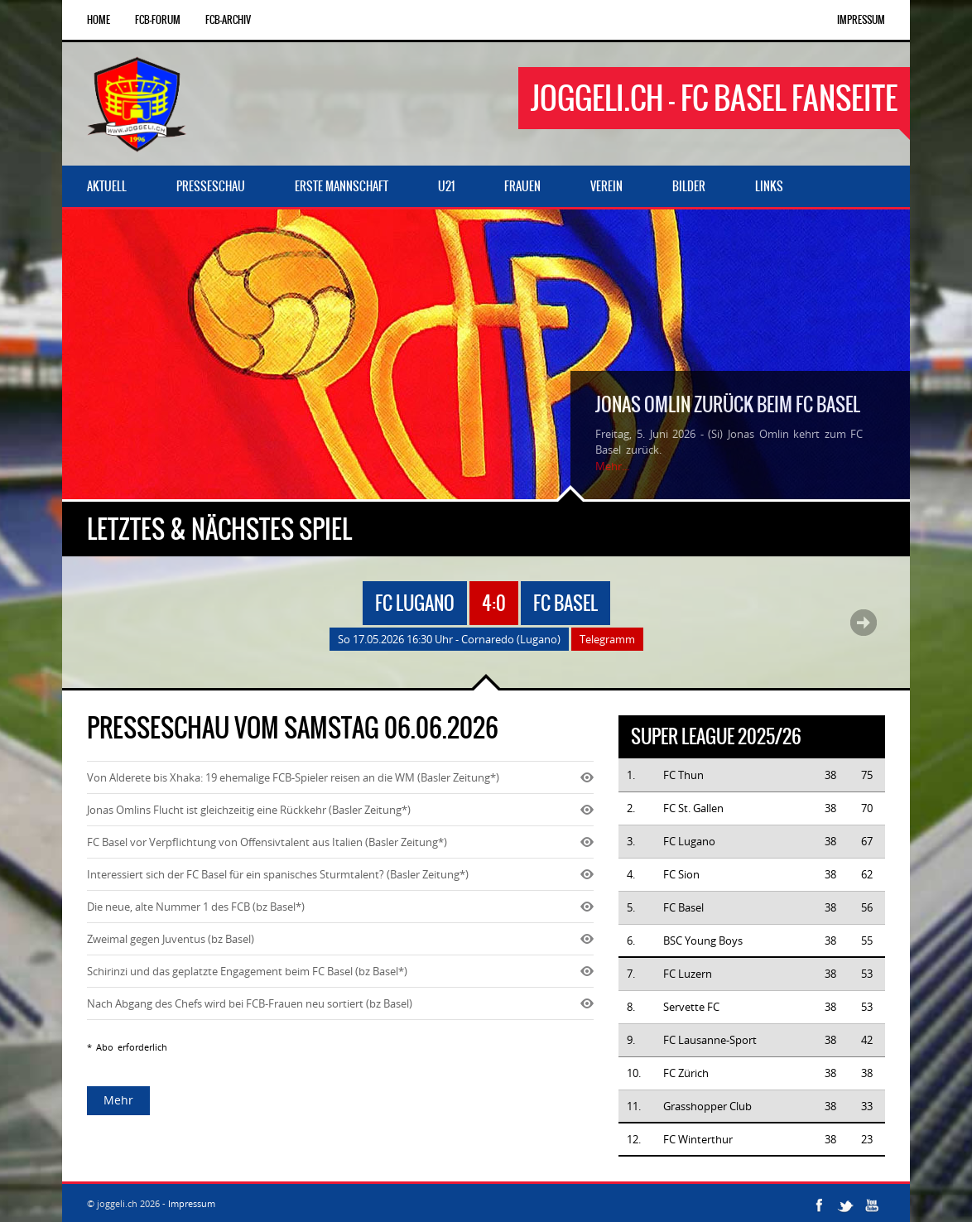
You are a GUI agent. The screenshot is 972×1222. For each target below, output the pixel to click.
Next (863, 622)
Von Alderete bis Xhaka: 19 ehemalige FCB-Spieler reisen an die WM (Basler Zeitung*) (293, 777)
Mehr (118, 1100)
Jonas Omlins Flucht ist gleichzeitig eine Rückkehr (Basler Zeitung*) (249, 809)
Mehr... (612, 466)
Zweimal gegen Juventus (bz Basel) (170, 938)
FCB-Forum (157, 19)
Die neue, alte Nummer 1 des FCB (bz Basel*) (196, 906)
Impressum (861, 19)
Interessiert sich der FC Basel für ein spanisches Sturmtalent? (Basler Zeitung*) (278, 874)
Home (98, 19)
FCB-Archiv (228, 19)
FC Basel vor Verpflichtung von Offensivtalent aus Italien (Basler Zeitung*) (267, 842)
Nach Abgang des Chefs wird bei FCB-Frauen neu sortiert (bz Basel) (249, 1003)
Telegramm (607, 639)
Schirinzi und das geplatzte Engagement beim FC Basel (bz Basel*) (247, 971)
